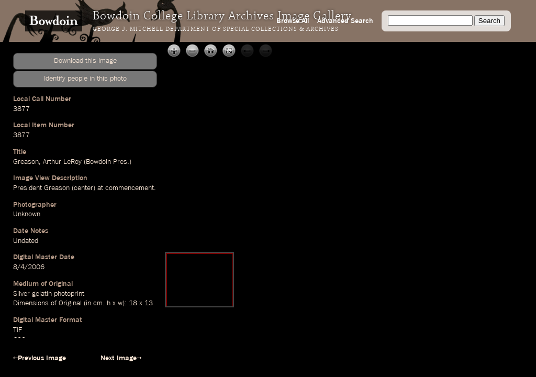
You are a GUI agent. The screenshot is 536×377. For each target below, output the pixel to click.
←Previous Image (39, 358)
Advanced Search (345, 21)
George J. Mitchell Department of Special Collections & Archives (216, 29)
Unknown (26, 214)
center (83, 188)
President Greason (41, 188)
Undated (25, 241)
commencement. (130, 188)
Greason (26, 161)
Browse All (292, 21)
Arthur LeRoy (62, 161)
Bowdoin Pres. (107, 161)
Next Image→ (120, 358)
